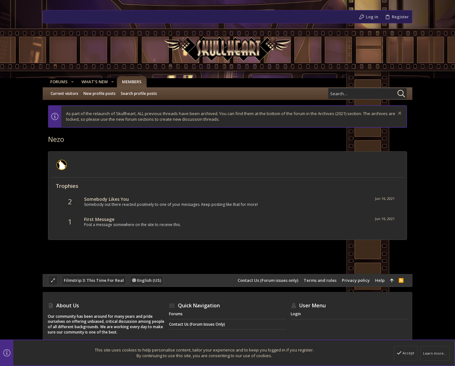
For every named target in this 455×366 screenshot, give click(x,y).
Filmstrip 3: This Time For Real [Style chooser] (94, 280)
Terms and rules (320, 280)
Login (296, 314)
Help (380, 280)
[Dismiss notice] (399, 114)
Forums (176, 314)
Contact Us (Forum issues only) (268, 280)
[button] (70, 82)
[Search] (367, 93)
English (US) (146, 280)
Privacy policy (356, 280)
